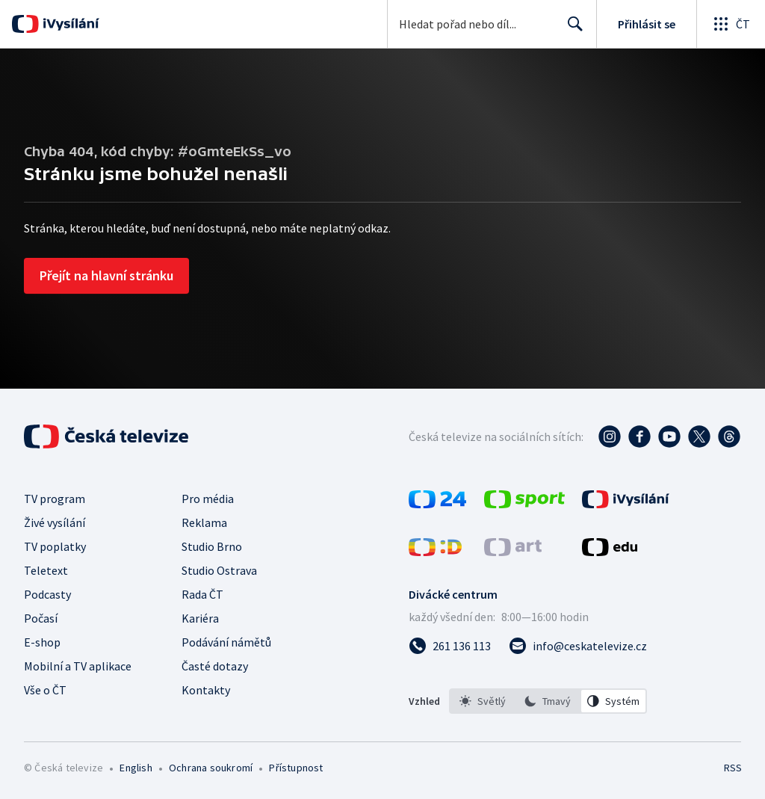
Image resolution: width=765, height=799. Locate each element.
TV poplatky (55, 546)
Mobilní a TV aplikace (77, 665)
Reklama (204, 522)
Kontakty (206, 689)
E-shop (42, 642)
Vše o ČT (45, 689)
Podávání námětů (226, 642)
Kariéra (200, 618)
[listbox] (548, 701)
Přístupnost (296, 767)
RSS (732, 767)
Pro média (208, 498)
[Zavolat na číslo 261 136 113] (450, 646)
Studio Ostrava (219, 570)
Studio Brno (212, 546)
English (136, 767)
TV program (54, 498)
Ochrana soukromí (211, 767)
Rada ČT (202, 594)
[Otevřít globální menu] (730, 24)
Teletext (46, 570)
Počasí (41, 618)
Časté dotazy (215, 665)
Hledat (571, 30)
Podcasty (47, 594)
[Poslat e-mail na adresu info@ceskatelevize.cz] (578, 646)
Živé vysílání (54, 522)
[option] (482, 701)
